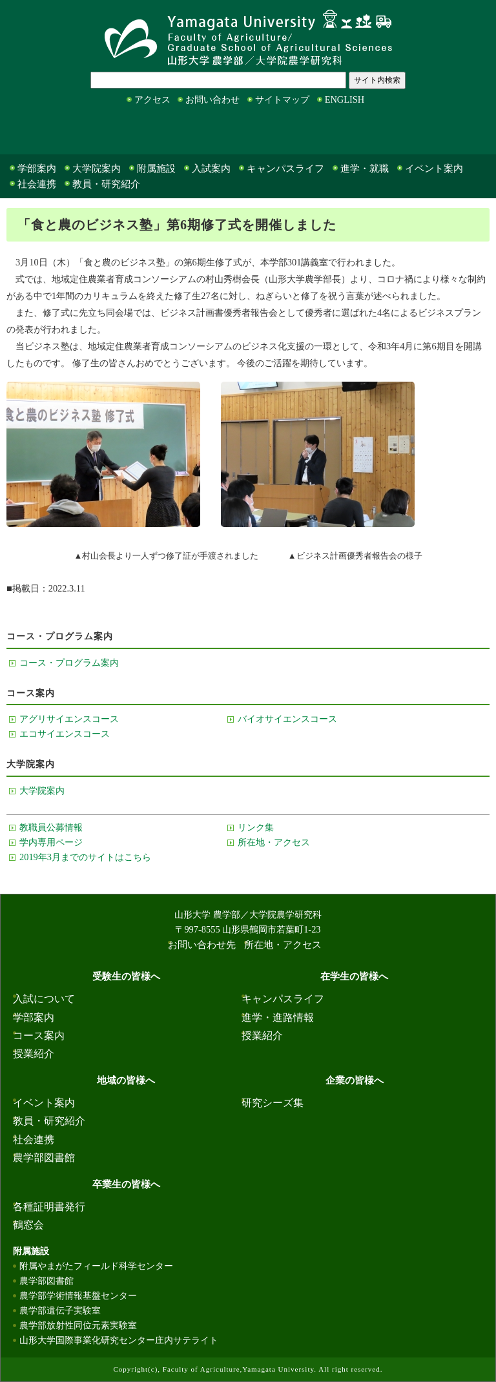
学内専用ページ (51, 842)
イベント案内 (434, 168)
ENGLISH (345, 99)
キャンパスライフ (285, 168)
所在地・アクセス (274, 842)
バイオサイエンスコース (287, 719)
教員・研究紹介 (106, 184)
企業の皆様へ (325, 133)
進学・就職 (364, 168)
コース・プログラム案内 (69, 662)
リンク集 (256, 827)
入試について (44, 998)
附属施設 (156, 168)
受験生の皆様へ (31, 133)
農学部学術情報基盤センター (78, 1295)
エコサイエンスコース (64, 733)
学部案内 (36, 168)
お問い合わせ (212, 99)
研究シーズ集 (273, 1102)
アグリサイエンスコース (69, 719)
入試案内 (211, 168)
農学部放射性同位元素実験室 (78, 1325)
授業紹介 (33, 1053)
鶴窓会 (28, 1224)
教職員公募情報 (51, 827)
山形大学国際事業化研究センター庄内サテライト (118, 1340)
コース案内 (39, 1035)
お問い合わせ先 (202, 945)
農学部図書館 (44, 1157)
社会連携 (36, 184)
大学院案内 (96, 168)
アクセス (152, 99)
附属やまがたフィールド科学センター (96, 1266)
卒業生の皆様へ (428, 133)
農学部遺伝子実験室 (60, 1310)
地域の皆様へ (225, 133)
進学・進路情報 (278, 1017)
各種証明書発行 (49, 1206)
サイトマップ (282, 99)
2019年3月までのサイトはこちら (85, 857)
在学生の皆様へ (131, 133)
